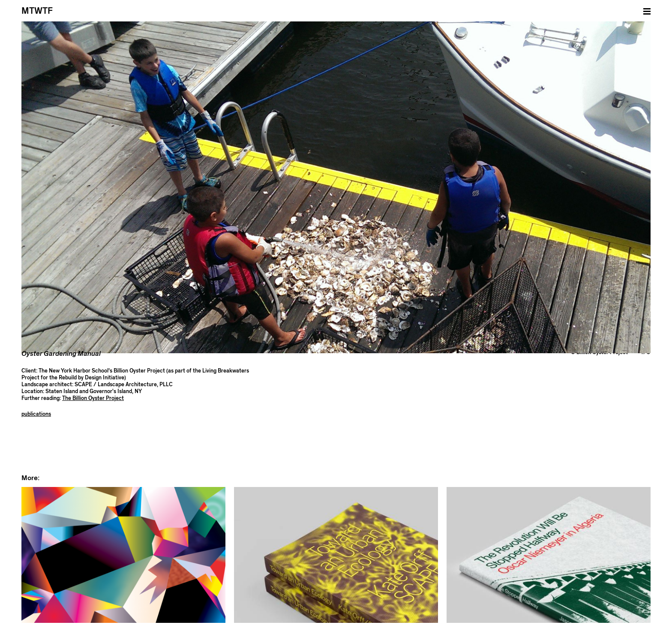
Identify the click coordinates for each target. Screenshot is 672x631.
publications (36, 365)
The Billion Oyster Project (93, 349)
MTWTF (37, 11)
